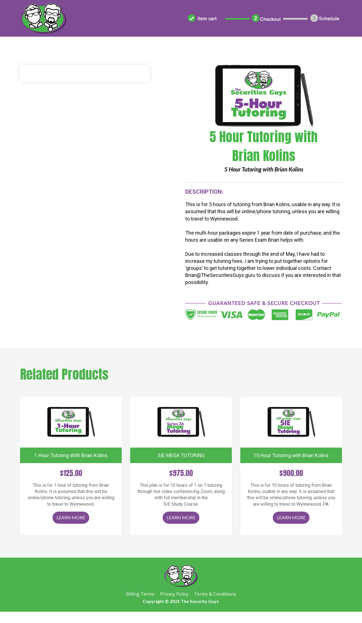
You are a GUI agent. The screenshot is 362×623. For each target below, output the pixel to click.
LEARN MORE (70, 517)
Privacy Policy (174, 594)
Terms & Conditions (215, 594)
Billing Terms (140, 594)
